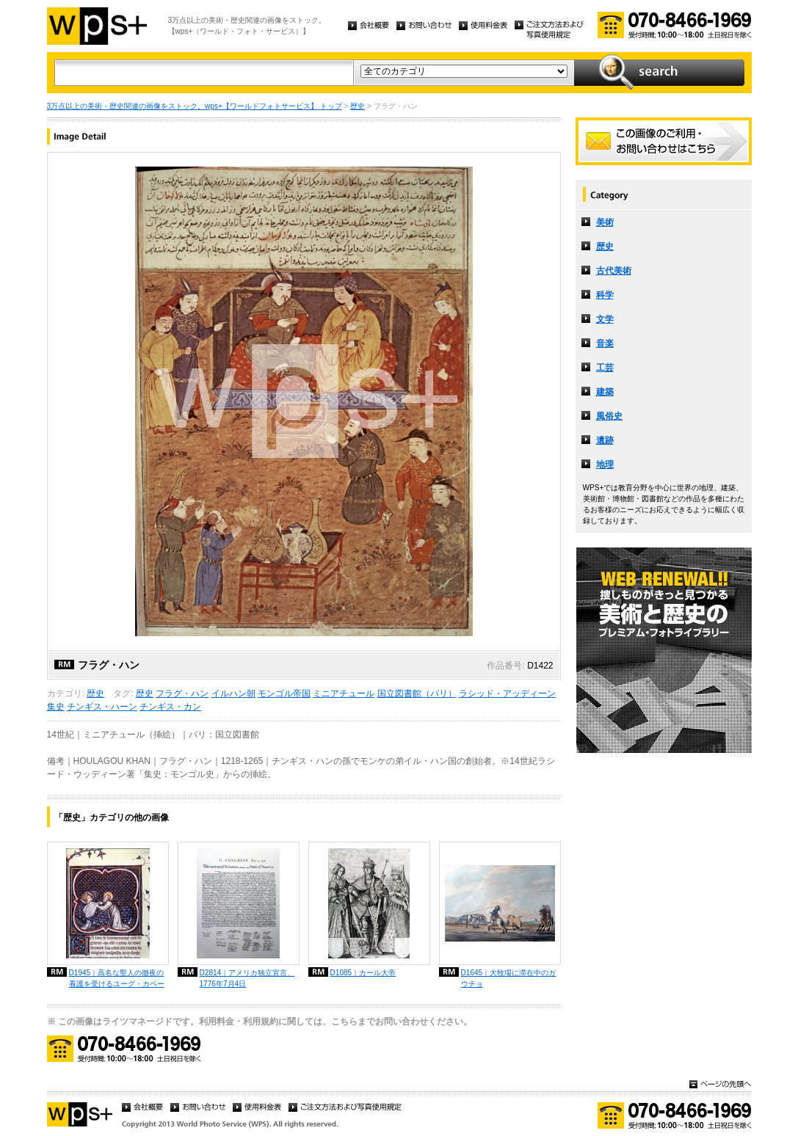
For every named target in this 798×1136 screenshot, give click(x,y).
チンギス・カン (170, 707)
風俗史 (609, 416)
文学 (605, 319)
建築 (605, 392)
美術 (605, 222)
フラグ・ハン (182, 693)
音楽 (605, 343)
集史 (56, 707)
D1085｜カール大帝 (363, 973)
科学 (605, 295)
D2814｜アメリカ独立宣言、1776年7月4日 (247, 978)
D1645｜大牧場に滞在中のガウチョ (508, 978)
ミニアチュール (343, 693)
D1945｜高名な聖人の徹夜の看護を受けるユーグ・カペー (116, 978)
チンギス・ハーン (102, 707)
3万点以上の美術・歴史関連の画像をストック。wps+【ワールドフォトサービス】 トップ (194, 106)
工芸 (605, 368)
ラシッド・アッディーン (507, 693)
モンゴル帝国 (284, 693)
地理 (605, 464)
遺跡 (605, 440)
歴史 (357, 106)
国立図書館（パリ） (417, 693)
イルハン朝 (233, 693)
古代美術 (613, 271)
